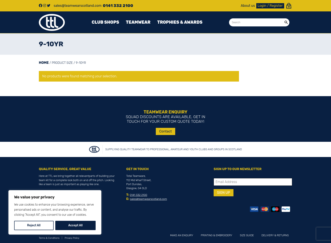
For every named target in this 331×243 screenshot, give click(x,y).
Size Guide (247, 235)
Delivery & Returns (275, 235)
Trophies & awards (179, 22)
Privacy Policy (72, 238)
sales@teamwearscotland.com (148, 199)
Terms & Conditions (49, 238)
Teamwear (138, 22)
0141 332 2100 (138, 195)
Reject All (34, 225)
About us (248, 6)
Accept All (75, 225)
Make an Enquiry (181, 235)
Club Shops (105, 22)
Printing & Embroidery (216, 235)
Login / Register (270, 6)
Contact (165, 131)
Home (44, 63)
